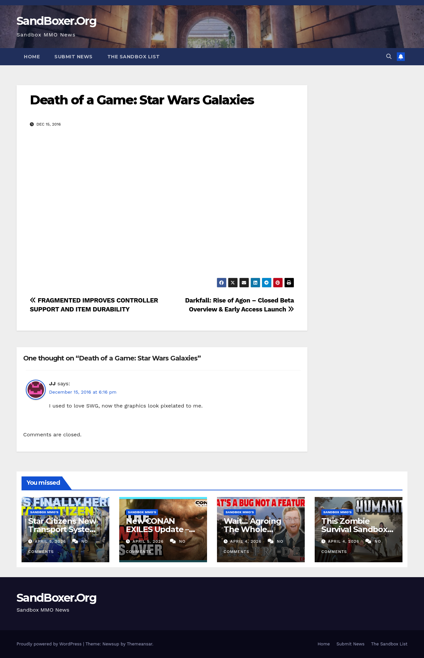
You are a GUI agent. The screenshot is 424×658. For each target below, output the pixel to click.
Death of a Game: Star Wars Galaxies (142, 100)
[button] (389, 56)
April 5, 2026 (51, 541)
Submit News (73, 57)
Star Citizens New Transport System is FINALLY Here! (62, 529)
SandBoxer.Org (56, 21)
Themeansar (139, 643)
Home (32, 57)
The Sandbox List (133, 57)
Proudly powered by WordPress (50, 643)
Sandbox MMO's (44, 512)
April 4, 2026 (246, 541)
